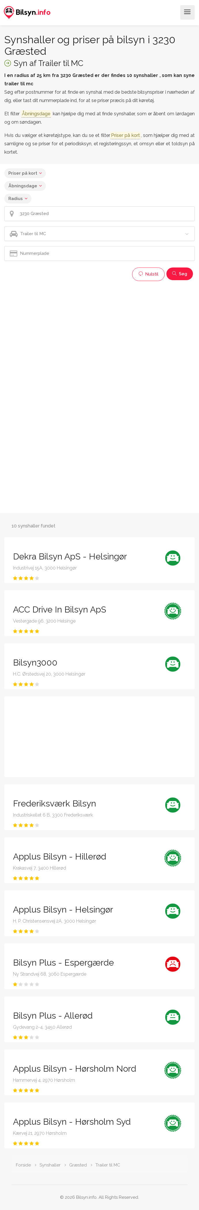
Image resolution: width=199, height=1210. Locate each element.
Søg (179, 273)
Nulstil (148, 274)
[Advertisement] (99, 324)
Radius (15, 198)
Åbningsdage (22, 186)
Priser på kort (22, 173)
